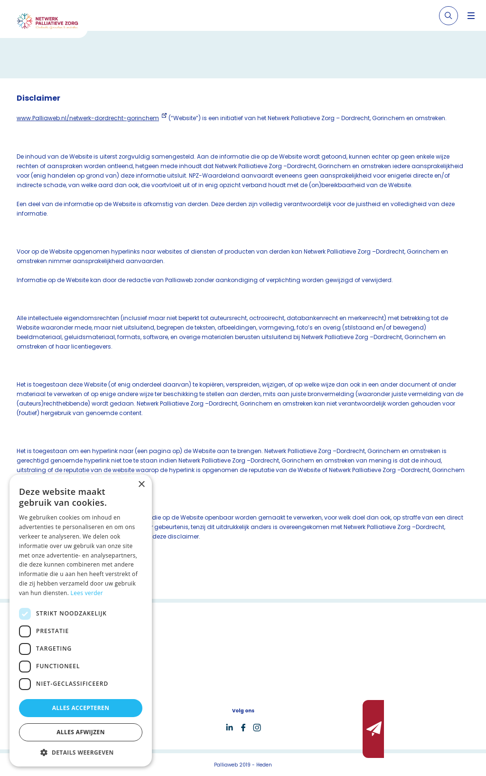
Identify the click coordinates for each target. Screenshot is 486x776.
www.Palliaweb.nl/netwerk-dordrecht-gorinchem (88, 118)
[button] (80, 752)
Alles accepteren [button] (81, 708)
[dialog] (80, 620)
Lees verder (87, 593)
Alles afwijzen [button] (80, 732)
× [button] (141, 484)
